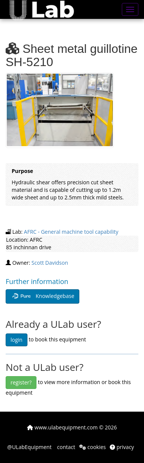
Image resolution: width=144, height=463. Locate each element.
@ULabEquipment (29, 447)
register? (21, 382)
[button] (47, 9)
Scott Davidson (50, 262)
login (17, 339)
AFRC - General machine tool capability (71, 231)
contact (65, 447)
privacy (122, 447)
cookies (92, 447)
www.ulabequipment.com (62, 427)
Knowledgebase (42, 296)
